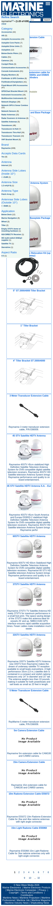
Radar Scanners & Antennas (13, 118)
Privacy (42, 890)
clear (3, 24)
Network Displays (9, 102)
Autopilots (5, 50)
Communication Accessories (13, 68)
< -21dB (4, 177)
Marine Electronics (11, 887)
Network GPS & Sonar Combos (14, 105)
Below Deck (6, 214)
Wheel (4, 221)
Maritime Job (23, 900)
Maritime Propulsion (30, 898)
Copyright (14, 892)
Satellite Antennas (9, 122)
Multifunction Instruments (12, 98)
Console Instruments (10, 71)
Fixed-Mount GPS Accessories (14, 85)
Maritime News (10, 898)
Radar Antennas (8, 115)
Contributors (27, 895)
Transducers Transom (10, 136)
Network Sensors (8, 111)
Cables (4, 57)
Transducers (6, 125)
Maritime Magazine (41, 900)
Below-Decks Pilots (9, 53)
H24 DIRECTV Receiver (11, 234)
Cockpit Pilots (7, 64)
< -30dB (4, 206)
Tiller (3, 225)
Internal (4, 165)
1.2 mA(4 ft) (6, 185)
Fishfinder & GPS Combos (12, 78)
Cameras (5, 60)
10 (30, 878)
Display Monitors (8, 75)
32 (38, 878)
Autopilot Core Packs (10, 43)
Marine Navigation (9, 218)
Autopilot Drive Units (10, 46)
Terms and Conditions (32, 892)
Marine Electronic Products (36, 887)
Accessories (6, 32)
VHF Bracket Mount (9, 139)
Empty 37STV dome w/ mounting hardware (11, 230)
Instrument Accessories (11, 95)
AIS (2, 35)
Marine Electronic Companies (21, 890)
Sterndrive (5, 247)
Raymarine (6, 148)
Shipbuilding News (40, 903)
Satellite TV (6, 244)
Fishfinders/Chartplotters (12, 82)
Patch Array (6, 194)
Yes (3, 157)
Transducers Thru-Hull (11, 132)
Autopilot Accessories (10, 39)
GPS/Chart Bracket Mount (12, 91)
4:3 (2, 256)
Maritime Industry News (17, 903)
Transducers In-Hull (9, 129)
